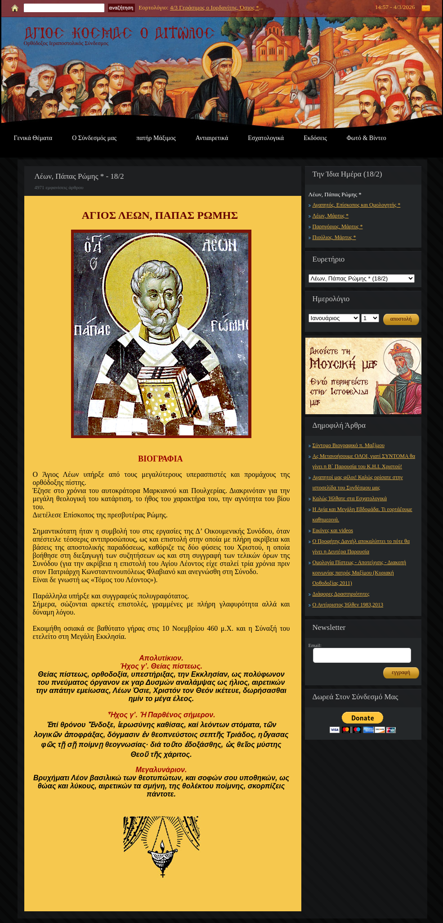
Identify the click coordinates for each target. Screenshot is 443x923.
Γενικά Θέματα (33, 138)
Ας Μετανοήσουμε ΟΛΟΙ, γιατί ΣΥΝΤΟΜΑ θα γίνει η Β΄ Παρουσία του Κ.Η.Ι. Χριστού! (364, 461)
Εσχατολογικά (266, 138)
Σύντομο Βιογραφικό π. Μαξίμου (349, 445)
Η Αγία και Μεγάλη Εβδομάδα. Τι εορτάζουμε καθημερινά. (362, 514)
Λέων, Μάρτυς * (331, 216)
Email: (315, 645)
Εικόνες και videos (333, 530)
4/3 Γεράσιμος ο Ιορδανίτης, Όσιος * (214, 7)
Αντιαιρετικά (212, 138)
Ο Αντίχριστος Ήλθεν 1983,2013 (348, 605)
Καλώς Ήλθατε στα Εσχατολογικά (350, 498)
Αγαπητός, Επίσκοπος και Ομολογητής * (357, 205)
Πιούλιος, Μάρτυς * (334, 237)
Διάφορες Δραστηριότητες (341, 594)
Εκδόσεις (315, 138)
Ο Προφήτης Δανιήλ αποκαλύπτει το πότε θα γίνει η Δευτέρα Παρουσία (361, 546)
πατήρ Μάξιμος (156, 138)
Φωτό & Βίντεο (366, 138)
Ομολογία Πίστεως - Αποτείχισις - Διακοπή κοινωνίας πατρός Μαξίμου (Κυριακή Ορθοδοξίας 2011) (359, 572)
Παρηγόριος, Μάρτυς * (338, 226)
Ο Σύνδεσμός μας (94, 138)
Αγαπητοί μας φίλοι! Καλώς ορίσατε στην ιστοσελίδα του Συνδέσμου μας (358, 482)
